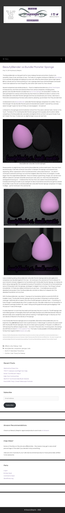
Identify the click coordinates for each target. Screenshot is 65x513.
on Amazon (45, 430)
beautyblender (9, 348)
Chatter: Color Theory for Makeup (15, 353)
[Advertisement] (32, 43)
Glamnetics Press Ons (11, 368)
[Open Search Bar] (61, 59)
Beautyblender (20, 102)
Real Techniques (54, 87)
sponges (24, 348)
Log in (6, 470)
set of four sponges (35, 91)
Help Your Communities (11, 376)
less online (58, 77)
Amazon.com (23, 331)
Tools (20, 346)
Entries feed (8, 473)
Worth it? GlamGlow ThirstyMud (14, 351)
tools (28, 348)
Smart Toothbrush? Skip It (12, 373)
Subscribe (9, 405)
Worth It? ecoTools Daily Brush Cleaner (16, 379)
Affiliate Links (9, 346)
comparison (17, 348)
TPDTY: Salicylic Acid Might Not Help (15, 371)
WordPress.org (8, 478)
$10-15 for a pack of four (22, 329)
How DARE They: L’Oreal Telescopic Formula (18, 381)
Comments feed (9, 476)
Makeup (15, 346)
